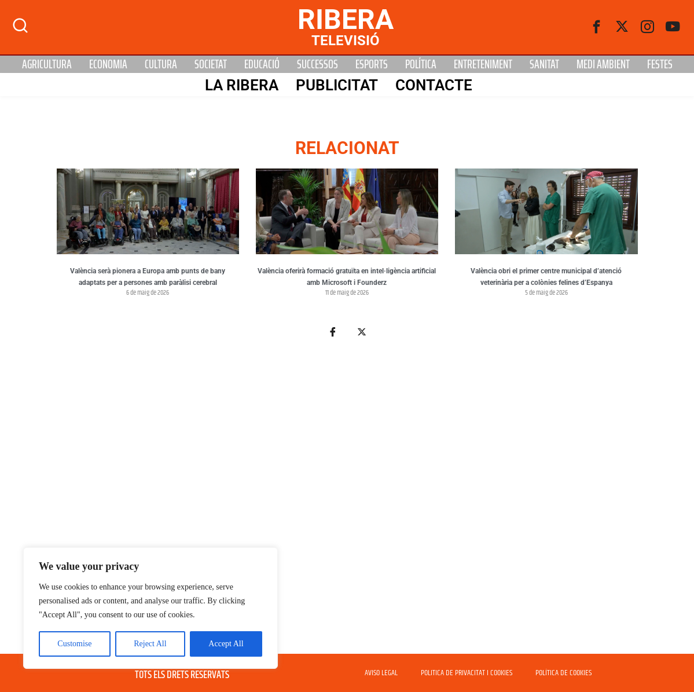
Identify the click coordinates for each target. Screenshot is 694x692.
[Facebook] (597, 27)
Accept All (225, 643)
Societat (210, 64)
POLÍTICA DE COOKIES (563, 673)
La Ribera (241, 85)
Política (420, 64)
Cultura (161, 64)
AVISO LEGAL (381, 673)
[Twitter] (622, 27)
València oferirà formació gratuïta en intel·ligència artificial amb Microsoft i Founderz (347, 277)
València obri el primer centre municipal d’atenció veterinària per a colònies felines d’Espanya (546, 277)
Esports (371, 64)
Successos (317, 64)
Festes (660, 64)
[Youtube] (673, 27)
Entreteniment (483, 64)
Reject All (150, 643)
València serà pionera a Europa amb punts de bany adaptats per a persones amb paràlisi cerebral (147, 277)
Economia (108, 64)
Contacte (433, 85)
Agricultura (47, 64)
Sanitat (544, 64)
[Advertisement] (347, 502)
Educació (262, 64)
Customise (74, 643)
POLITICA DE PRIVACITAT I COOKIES (466, 673)
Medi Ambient (603, 64)
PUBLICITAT (337, 85)
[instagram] (648, 27)
